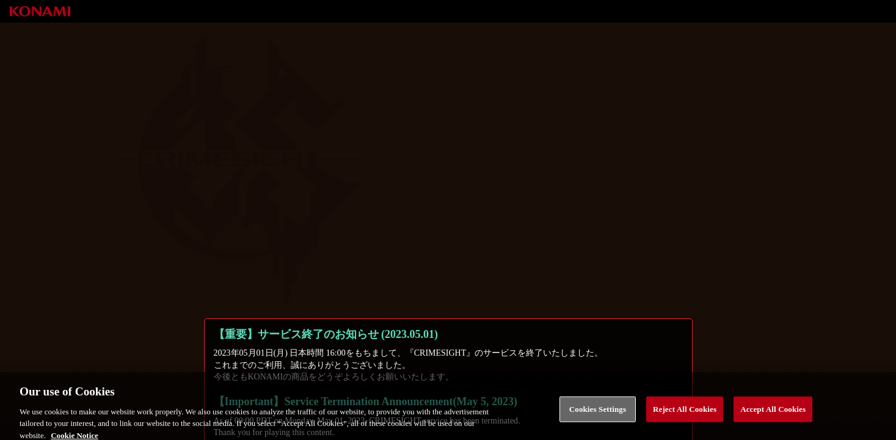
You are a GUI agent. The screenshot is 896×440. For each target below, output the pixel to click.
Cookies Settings (597, 414)
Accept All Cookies (773, 414)
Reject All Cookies (684, 414)
